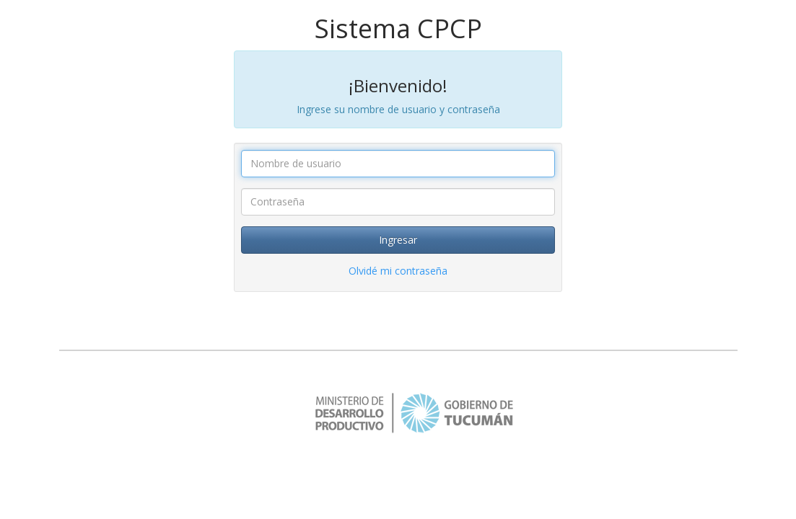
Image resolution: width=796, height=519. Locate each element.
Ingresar (398, 240)
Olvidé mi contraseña (398, 271)
